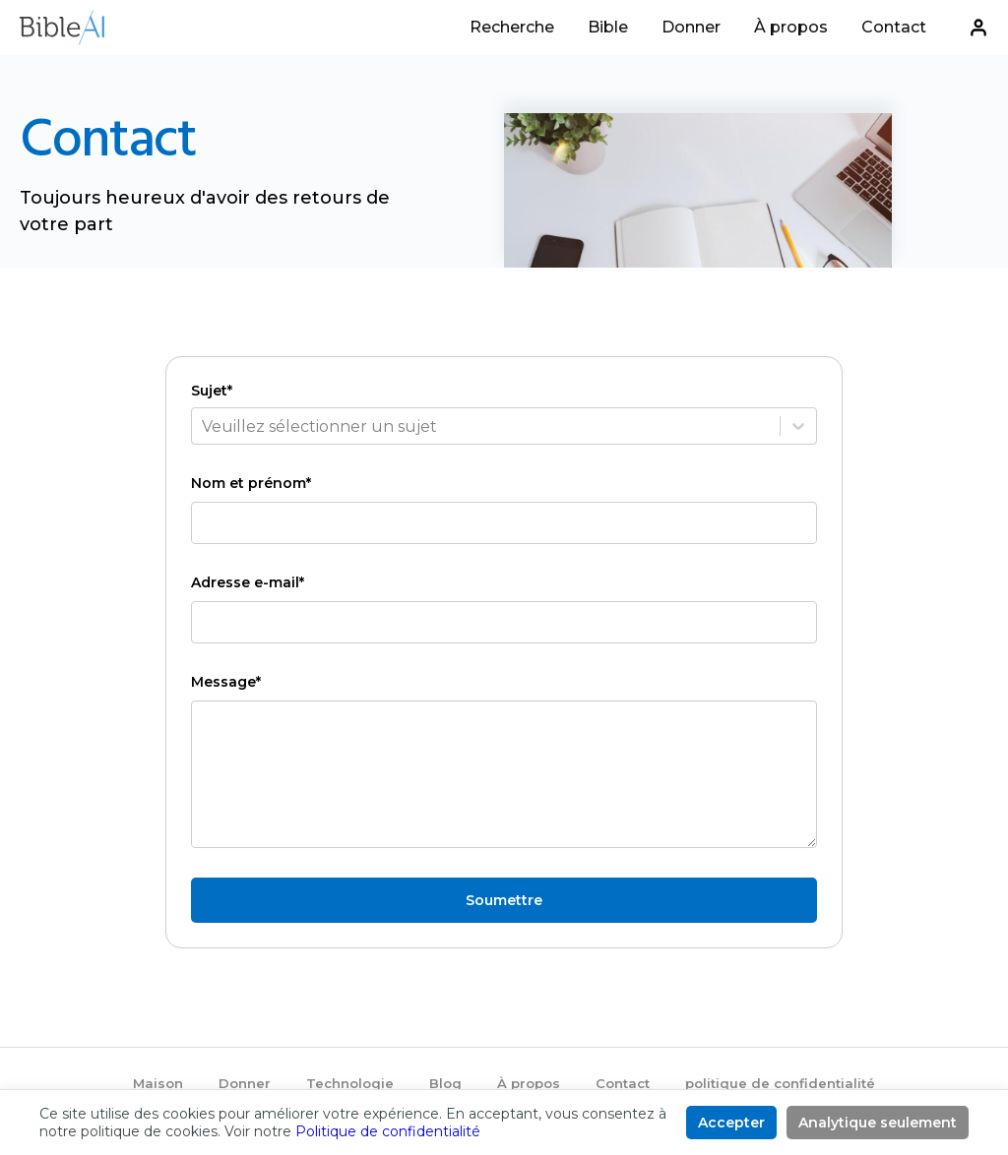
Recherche (512, 28)
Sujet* (211, 390)
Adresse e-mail (247, 582)
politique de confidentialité (780, 1083)
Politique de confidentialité (387, 1131)
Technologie (350, 1083)
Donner (691, 28)
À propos (791, 28)
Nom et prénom (251, 483)
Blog (445, 1083)
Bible (608, 28)
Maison (158, 1083)
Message (226, 682)
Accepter (731, 1122)
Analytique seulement (877, 1122)
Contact (893, 28)
